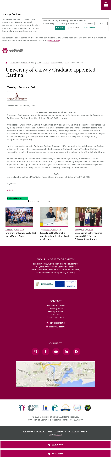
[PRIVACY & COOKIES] (45, 431)
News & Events (43, 63)
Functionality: (49, 23)
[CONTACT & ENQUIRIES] (77, 431)
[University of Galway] (12, 51)
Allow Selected (89, 28)
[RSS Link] (76, 351)
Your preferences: (69, 23)
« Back (10, 190)
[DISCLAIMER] (29, 431)
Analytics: (88, 23)
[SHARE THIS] (55, 444)
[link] (22, 407)
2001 (67, 63)
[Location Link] (55, 385)
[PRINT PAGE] (55, 453)
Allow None (74, 28)
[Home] (6, 63)
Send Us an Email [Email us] (57, 327)
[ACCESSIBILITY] (55, 434)
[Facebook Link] (45, 351)
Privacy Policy (53, 40)
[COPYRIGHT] (61, 431)
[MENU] (106, 5)
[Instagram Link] (35, 351)
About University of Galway (22, 63)
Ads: (102, 23)
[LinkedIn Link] (66, 351)
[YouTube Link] (56, 351)
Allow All (61, 28)
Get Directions (57, 323)
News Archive (57, 63)
